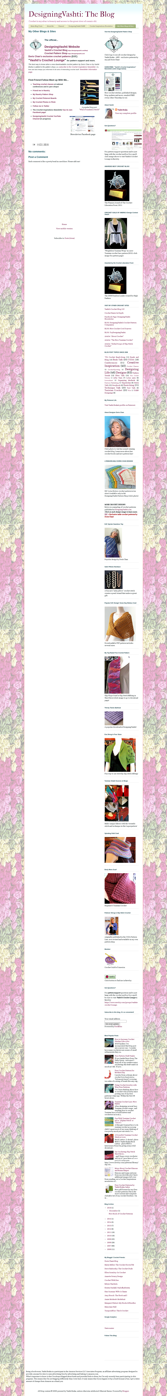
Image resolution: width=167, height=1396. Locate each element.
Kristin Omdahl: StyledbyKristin (117, 1288)
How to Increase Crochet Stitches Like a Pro (124, 1040)
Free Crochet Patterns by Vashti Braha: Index (124, 1186)
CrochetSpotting (114, 370)
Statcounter (109, 1328)
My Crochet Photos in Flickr (44, 102)
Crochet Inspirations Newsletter (101, 26)
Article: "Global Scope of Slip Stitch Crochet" (119, 345)
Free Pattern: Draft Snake (125, 1056)
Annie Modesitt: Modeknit (115, 1299)
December (113, 1211)
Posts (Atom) (70, 238)
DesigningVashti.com (123, 509)
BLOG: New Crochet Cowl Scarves (118, 328)
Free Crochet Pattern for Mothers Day (124, 1071)
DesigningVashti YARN (77, 26)
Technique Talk (113, 388)
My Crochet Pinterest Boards (45, 98)
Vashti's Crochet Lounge (47, 60)
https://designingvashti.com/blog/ (78, 50)
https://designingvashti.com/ (76, 53)
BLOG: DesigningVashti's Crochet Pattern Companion (120, 324)
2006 (109, 1249)
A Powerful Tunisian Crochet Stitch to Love (126, 1136)
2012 (109, 1229)
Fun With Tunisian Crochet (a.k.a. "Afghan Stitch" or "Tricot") (125, 1120)
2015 (109, 1219)
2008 (109, 1242)
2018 (109, 1208)
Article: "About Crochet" (114, 336)
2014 (109, 1222)
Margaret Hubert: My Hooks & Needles (120, 1303)
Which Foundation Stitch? (89, 110)
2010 (109, 1236)
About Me (50, 26)
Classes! (61, 26)
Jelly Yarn (118, 378)
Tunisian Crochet (113, 390)
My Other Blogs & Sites (125, 26)
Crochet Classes (133, 366)
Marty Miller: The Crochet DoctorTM (119, 1265)
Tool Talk (131, 388)
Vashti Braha (122, 110)
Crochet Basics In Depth (114, 313)
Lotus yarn (131, 378)
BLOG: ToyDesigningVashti (115, 332)
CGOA (131, 359)
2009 (109, 1239)
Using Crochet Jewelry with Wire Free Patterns (126, 1086)
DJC (106, 514)
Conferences (111, 362)
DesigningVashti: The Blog (71, 14)
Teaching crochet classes (43, 84)
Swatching (128, 385)
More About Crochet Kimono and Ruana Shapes (126, 1169)
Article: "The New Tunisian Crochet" (119, 340)
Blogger (125, 1391)
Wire (129, 390)
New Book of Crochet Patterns (121, 1214)
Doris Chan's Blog (111, 1261)
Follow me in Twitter (41, 106)
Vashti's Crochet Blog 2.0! (114, 309)
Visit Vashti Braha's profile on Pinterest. (120, 405)
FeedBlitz (118, 1026)
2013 (109, 1226)
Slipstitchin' (126, 383)
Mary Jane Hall (110, 1307)
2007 (109, 1246)
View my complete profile (125, 113)
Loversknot (109, 380)
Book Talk (118, 359)
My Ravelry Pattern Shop (43, 94)
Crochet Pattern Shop (56, 53)
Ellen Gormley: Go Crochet (115, 1272)
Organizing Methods (126, 380)
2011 (109, 1232)
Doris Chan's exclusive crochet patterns (49, 56)
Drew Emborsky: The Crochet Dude (119, 1269)
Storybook (116, 385)
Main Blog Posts (36, 26)
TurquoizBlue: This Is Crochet (116, 1311)
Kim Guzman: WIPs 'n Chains (116, 1291)
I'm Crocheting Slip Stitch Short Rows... (125, 1153)
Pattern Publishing (112, 383)
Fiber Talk (120, 375)
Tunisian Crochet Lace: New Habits (126, 1103)
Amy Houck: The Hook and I (116, 1295)
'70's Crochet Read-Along (115, 357)
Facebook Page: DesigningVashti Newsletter (117, 318)
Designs (121, 372)
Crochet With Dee (112, 1280)
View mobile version (64, 228)
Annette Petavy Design (114, 1276)
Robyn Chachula (111, 1284)
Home (64, 224)
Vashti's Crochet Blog (56, 50)
